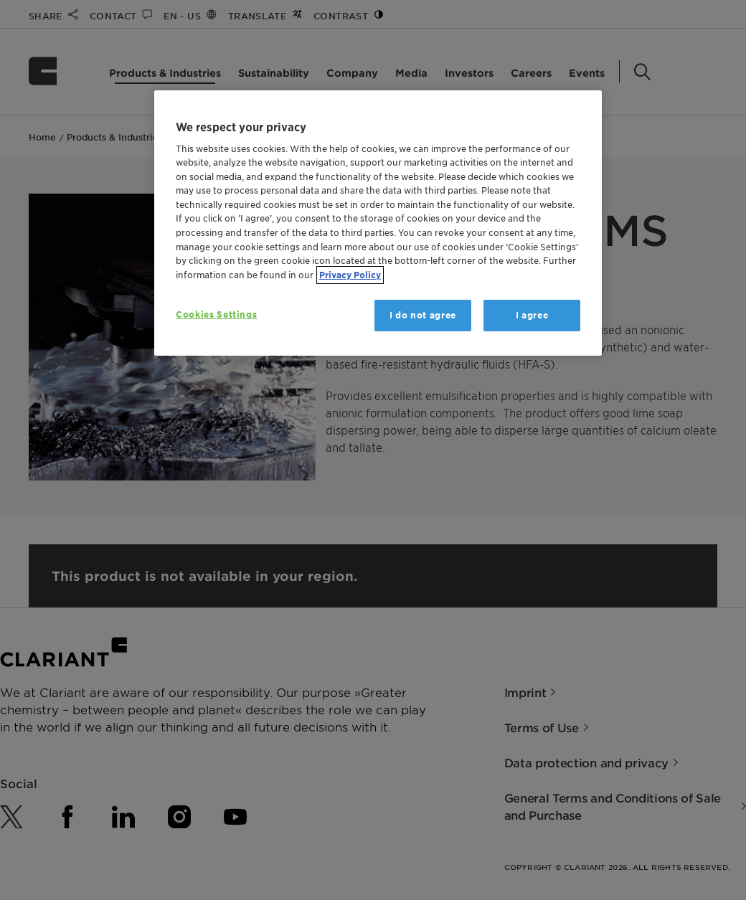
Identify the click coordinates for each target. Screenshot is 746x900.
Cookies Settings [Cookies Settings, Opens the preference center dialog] (216, 314)
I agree (532, 315)
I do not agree (422, 315)
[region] (378, 223)
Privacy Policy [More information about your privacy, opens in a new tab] (350, 275)
